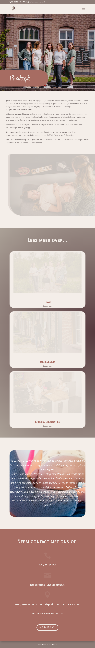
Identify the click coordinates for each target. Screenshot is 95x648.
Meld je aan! (47, 627)
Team (47, 302)
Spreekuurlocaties (47, 422)
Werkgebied (47, 362)
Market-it (53, 644)
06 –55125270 (16, 2)
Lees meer (47, 306)
